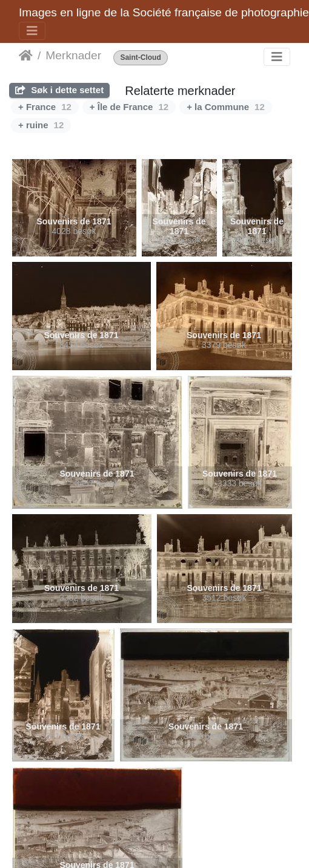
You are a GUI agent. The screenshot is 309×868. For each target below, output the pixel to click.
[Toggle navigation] (32, 31)
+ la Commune (226, 107)
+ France (44, 107)
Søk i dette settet (59, 90)
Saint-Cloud (140, 58)
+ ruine (41, 125)
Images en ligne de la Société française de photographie (164, 12)
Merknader (73, 55)
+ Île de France (129, 107)
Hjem (26, 55)
